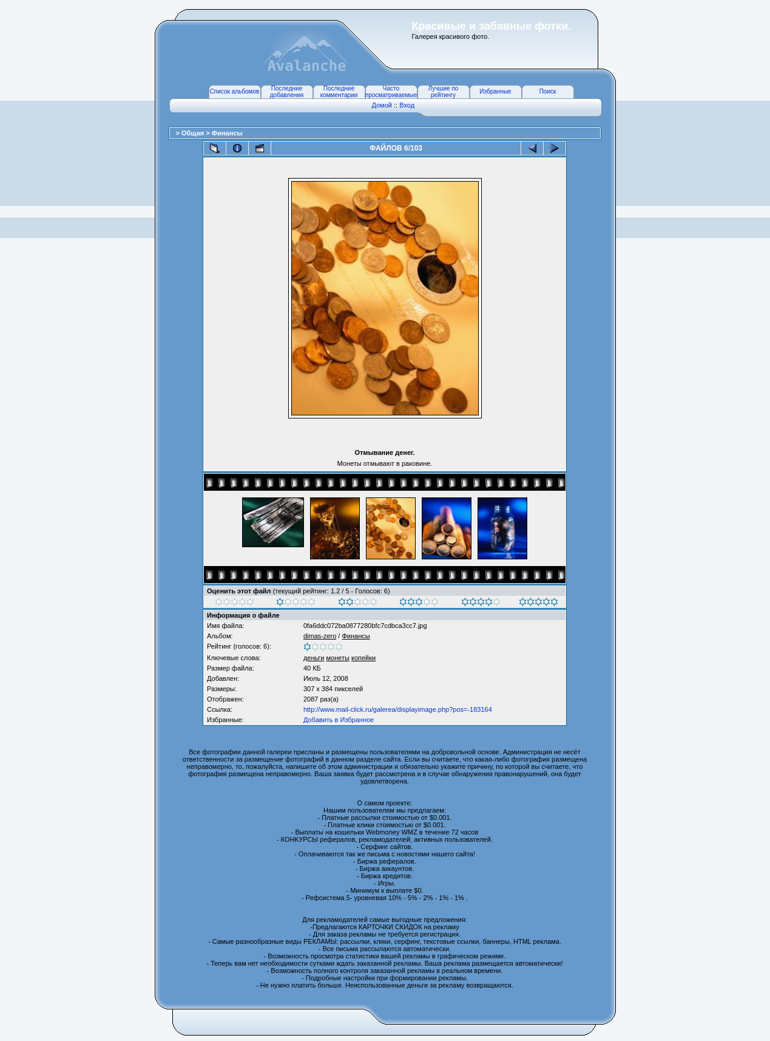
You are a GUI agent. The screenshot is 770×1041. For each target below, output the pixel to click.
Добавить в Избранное (338, 719)
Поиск (547, 91)
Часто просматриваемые (391, 91)
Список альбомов (235, 91)
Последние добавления (286, 91)
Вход (406, 105)
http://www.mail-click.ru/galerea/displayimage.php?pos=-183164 (397, 709)
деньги (314, 657)
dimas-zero (319, 636)
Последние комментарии (339, 91)
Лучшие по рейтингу (443, 91)
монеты (337, 657)
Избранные (495, 91)
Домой (381, 105)
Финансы (227, 133)
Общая (193, 133)
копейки (363, 657)
